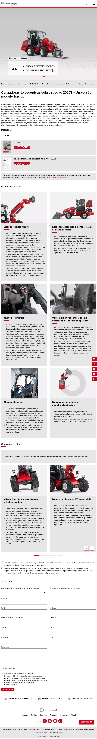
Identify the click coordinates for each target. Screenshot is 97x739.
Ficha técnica (34, 84)
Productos (24, 716)
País (51, 637)
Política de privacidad (35, 730)
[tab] (45, 76)
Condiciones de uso (48, 730)
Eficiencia (25, 456)
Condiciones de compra (40, 733)
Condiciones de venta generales (85, 730)
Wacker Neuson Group (9, 730)
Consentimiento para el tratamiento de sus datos (17, 673)
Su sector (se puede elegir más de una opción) (65, 588)
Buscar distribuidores (36, 64)
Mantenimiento (52, 456)
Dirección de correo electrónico (12, 618)
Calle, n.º (4, 627)
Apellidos (53, 608)
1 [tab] (36, 555)
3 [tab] (48, 555)
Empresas (53, 716)
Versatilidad (34, 456)
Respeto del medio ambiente (78, 456)
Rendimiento (9, 456)
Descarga (23, 148)
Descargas (64, 716)
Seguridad (63, 456)
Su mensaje (5, 647)
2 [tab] (42, 555)
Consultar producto (35, 69)
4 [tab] (54, 555)
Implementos (58, 84)
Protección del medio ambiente (65, 730)
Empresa (4, 598)
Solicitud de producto (49, 699)
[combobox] (24, 592)
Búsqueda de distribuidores (18, 699)
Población (4, 637)
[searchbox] (3, 592)
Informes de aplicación (86, 84)
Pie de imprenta (22, 730)
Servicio (34, 716)
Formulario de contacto (80, 699)
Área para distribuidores (56, 733)
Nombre (4, 608)
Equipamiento (70, 84)
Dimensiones (46, 84)
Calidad (17, 456)
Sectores (43, 716)
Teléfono (53, 618)
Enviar (9, 690)
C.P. (51, 627)
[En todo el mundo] (48, 711)
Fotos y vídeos (22, 84)
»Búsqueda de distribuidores (60, 177)
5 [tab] (60, 555)
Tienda (74, 716)
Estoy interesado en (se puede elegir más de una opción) (20, 588)
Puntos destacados (8, 84)
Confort (43, 456)
